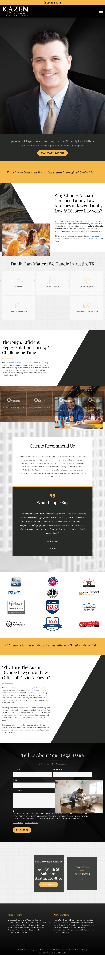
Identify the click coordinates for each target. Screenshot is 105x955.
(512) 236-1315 (52, 2)
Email (16, 780)
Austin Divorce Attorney (78, 950)
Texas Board (59, 224)
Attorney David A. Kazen (64, 221)
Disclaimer (18, 823)
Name (16, 769)
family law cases (94, 238)
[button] (50, 548)
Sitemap (51, 952)
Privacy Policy (31, 823)
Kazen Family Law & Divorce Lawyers (20, 688)
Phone (57, 769)
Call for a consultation (52, 153)
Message (18, 790)
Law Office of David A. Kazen (17, 363)
